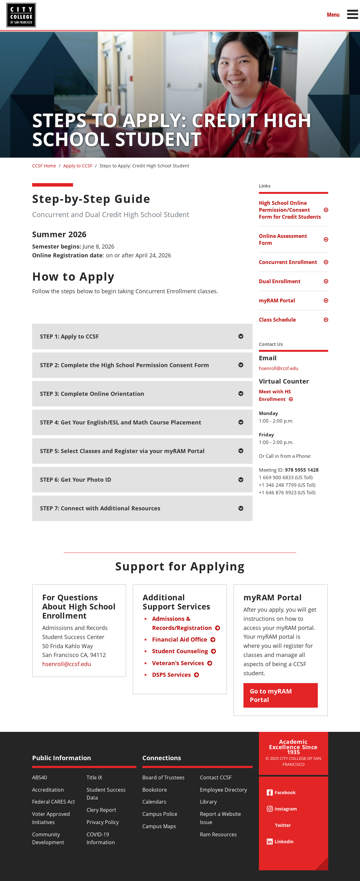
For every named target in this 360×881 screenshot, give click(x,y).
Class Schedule (277, 319)
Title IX (94, 777)
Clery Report (101, 809)
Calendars (154, 801)
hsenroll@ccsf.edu (278, 368)
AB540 (39, 777)
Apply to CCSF (77, 166)
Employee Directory (223, 789)
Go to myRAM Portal (271, 695)
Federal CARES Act (53, 801)
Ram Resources (218, 834)
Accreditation (48, 789)
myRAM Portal (277, 300)
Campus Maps (159, 826)
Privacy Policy (103, 822)
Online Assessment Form (283, 239)
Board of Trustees (163, 777)
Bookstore (154, 789)
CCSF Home (44, 166)
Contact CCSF (215, 777)
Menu (333, 15)
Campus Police (159, 814)
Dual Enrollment (279, 281)
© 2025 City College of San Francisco (293, 761)
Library (208, 801)
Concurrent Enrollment (288, 262)
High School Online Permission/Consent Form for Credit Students (290, 209)
